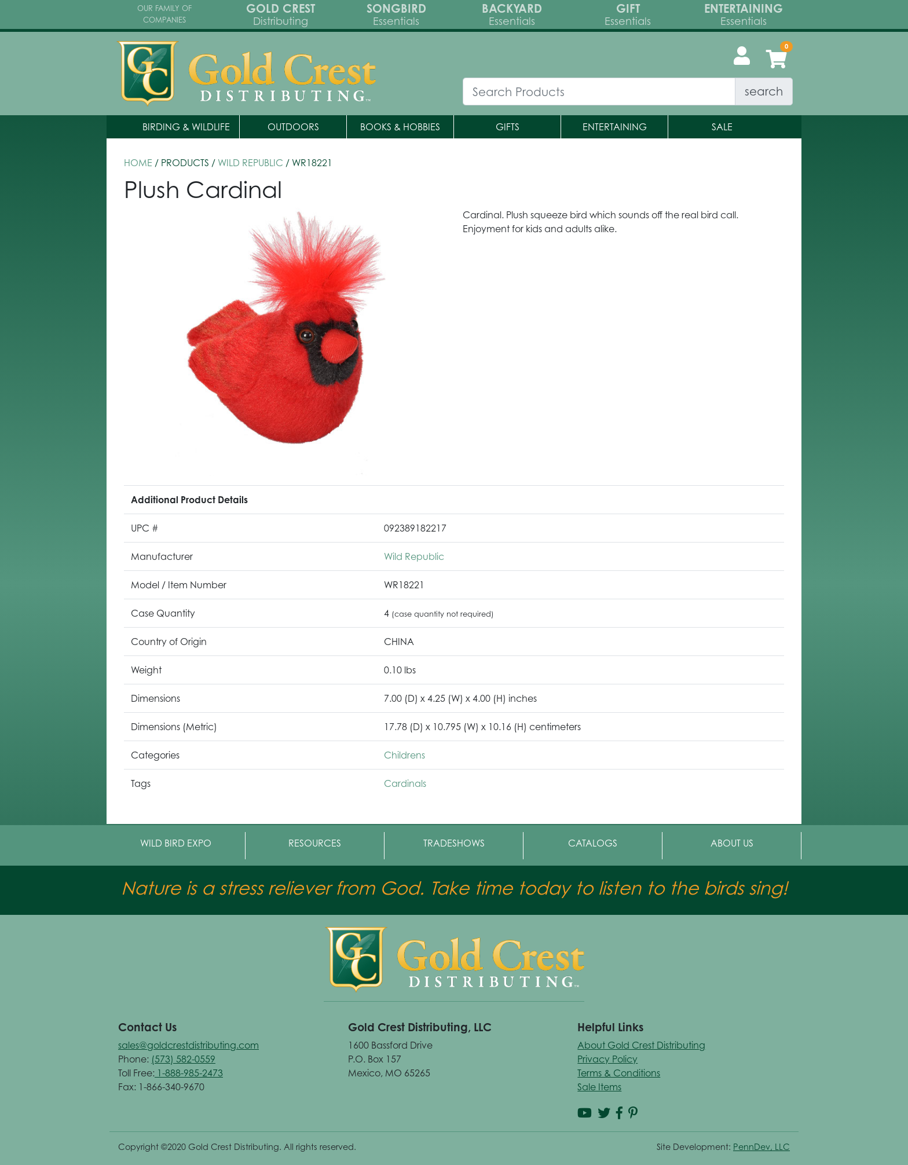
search (764, 91)
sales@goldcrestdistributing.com (188, 1045)
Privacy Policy (607, 1059)
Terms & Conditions (618, 1073)
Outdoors (293, 127)
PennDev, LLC (761, 1147)
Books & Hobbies (400, 127)
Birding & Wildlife (186, 127)
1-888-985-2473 (189, 1073)
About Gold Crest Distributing (641, 1045)
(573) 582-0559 (183, 1059)
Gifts (507, 127)
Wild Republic (250, 162)
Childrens (404, 755)
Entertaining (615, 127)
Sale (722, 127)
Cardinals (405, 783)
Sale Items (599, 1087)
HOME (138, 162)
